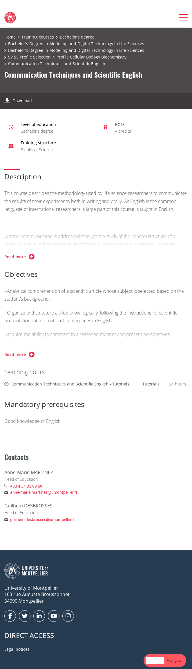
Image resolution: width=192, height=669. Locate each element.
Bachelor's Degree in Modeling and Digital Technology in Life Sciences (76, 43)
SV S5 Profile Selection (29, 57)
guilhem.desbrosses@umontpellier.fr (43, 519)
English (155, 660)
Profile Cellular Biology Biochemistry (91, 57)
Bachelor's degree (77, 37)
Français (174, 660)
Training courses (37, 37)
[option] (174, 660)
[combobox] (155, 660)
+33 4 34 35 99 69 (26, 486)
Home (10, 37)
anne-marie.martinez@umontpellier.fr (43, 492)
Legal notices (17, 649)
